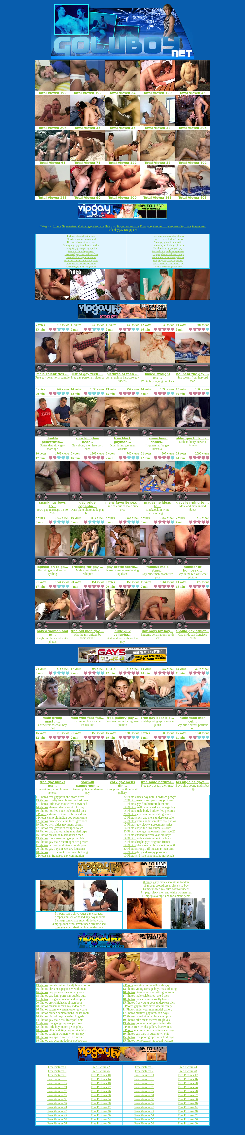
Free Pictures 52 (188, 1115)
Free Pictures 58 (101, 1123)
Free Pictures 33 (57, 1099)
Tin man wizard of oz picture (81, 242)
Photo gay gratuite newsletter (168, 242)
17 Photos (42, 828)
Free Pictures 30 (101, 1095)
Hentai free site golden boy (168, 266)
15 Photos (129, 810)
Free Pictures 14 (101, 1079)
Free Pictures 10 (101, 1075)
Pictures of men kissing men (81, 235)
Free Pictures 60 (188, 1123)
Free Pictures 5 (57, 1071)
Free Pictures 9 (57, 1075)
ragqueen (130, 229)
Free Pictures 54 (101, 1119)
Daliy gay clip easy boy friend (168, 260)
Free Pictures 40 (188, 1103)
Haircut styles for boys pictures (168, 245)
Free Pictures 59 (144, 1123)
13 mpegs (148, 889)
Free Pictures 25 (57, 1091)
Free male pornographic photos (168, 235)
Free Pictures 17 (57, 1083)
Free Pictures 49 (57, 1115)
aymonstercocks (128, 226)
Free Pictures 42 (101, 1107)
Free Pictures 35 (144, 1099)
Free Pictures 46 (101, 1111)
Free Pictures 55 (144, 1119)
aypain (98, 226)
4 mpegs (60, 927)
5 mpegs (60, 913)
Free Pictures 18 (101, 1083)
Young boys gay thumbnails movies (81, 245)
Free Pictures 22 (101, 1087)
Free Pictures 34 (101, 1099)
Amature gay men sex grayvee (81, 266)
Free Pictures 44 (188, 1107)
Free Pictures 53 (57, 1119)
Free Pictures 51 (144, 1115)
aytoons (185, 226)
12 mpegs (59, 917)
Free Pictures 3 (144, 1067)
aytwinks (198, 226)
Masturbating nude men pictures (168, 251)
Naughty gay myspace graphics (81, 248)
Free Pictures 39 (144, 1103)
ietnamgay (85, 226)
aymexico (160, 226)
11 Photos (42, 796)
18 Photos (42, 831)
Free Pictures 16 (188, 1079)
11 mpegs (149, 885)
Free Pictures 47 (144, 1111)
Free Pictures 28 (188, 1091)
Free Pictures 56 (188, 1119)
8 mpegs (148, 882)
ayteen (173, 226)
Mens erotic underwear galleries (168, 257)
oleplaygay (115, 229)
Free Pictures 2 (100, 1067)
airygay (110, 226)
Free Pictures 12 (188, 1075)
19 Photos (42, 800)
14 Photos (42, 807)
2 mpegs (60, 920)
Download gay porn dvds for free (81, 254)
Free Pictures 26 (101, 1091)
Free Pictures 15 (144, 1079)
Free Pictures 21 (57, 1087)
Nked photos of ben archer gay (168, 263)
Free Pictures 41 (57, 1107)
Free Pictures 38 (101, 1103)
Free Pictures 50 (101, 1115)
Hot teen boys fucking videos (168, 239)
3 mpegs (57, 923)
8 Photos (128, 1006)
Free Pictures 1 (57, 1067)
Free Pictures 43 (144, 1107)
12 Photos (42, 821)
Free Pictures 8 (188, 1071)
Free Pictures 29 (57, 1095)
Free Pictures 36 (188, 1099)
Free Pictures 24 (188, 1087)
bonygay (146, 226)
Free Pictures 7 (144, 1071)
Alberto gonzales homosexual (81, 239)
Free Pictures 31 (144, 1095)
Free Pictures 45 (57, 1111)
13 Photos (42, 838)
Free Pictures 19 (144, 1083)
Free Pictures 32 (188, 1095)
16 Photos (42, 834)
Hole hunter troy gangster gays (168, 248)
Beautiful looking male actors (81, 257)
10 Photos (42, 810)
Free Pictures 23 (144, 1087)
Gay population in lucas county (168, 254)
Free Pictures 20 (188, 1083)
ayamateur (69, 226)
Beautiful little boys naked (81, 251)
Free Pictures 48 (188, 1111)
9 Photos (41, 814)
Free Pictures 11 (144, 1075)
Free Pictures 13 (57, 1079)
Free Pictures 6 (100, 1071)
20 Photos (42, 848)
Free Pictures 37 (57, 1103)
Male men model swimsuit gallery (81, 260)
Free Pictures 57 (57, 1123)
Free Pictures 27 (144, 1091)
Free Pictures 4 (188, 1067)
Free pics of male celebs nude (81, 263)
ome (57, 226)
